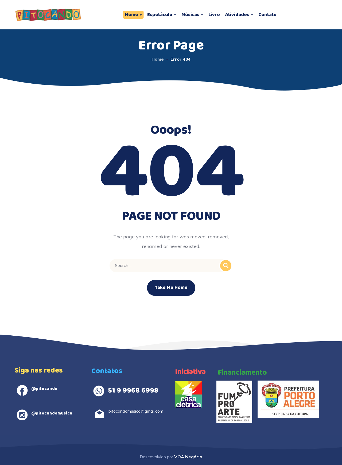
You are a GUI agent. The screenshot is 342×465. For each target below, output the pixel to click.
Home (157, 59)
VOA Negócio (188, 456)
